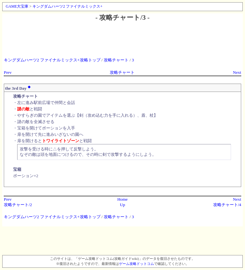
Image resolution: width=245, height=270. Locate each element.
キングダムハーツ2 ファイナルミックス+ (67, 6)
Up (122, 204)
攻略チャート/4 (227, 204)
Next (237, 72)
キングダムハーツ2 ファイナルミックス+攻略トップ (52, 60)
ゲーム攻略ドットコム (136, 264)
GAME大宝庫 (17, 6)
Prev (7, 72)
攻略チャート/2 (18, 204)
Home (122, 199)
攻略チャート (116, 60)
